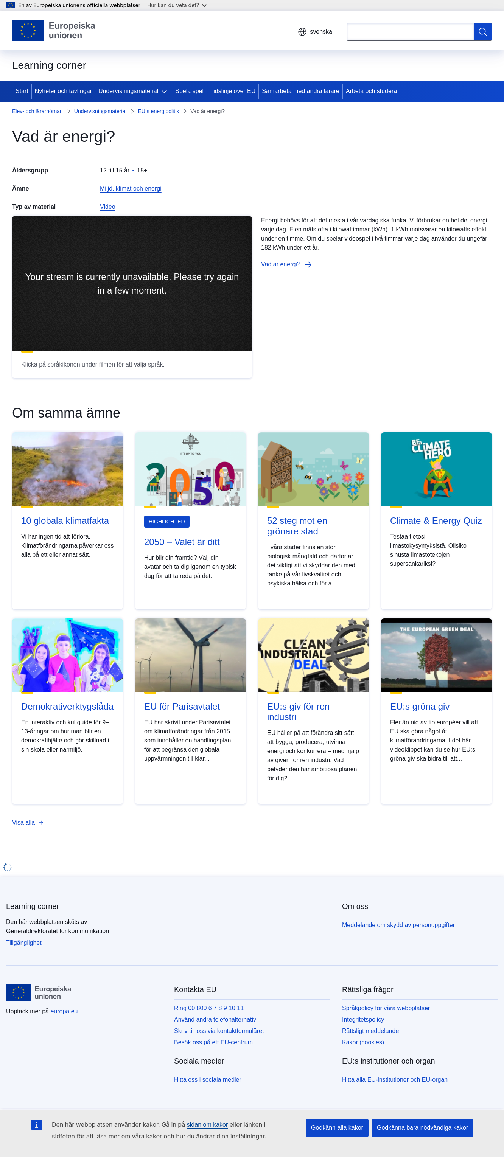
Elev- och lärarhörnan (37, 111)
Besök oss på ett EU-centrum (213, 1042)
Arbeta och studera (371, 91)
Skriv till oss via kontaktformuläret (219, 1031)
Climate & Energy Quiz (436, 521)
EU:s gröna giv (420, 706)
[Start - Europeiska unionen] (54, 30)
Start (22, 91)
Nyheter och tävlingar (63, 91)
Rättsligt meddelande (370, 1031)
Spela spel (189, 91)
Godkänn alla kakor (337, 1127)
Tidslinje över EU (232, 91)
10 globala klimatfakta (65, 521)
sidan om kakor (207, 1124)
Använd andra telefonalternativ (215, 1019)
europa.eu (64, 1011)
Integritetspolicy (363, 1019)
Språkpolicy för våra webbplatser (386, 1008)
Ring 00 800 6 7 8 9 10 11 (209, 1008)
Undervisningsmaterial (128, 91)
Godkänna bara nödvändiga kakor (422, 1127)
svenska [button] (315, 31)
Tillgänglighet (24, 943)
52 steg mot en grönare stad (297, 526)
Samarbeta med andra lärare (300, 91)
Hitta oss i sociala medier (207, 1079)
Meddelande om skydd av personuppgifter (398, 925)
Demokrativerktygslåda (67, 706)
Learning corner (32, 906)
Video (107, 206)
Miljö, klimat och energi (131, 188)
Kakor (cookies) (363, 1042)
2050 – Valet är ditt (182, 542)
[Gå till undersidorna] (166, 91)
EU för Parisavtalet (182, 706)
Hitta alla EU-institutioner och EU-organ (395, 1079)
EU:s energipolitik (158, 111)
